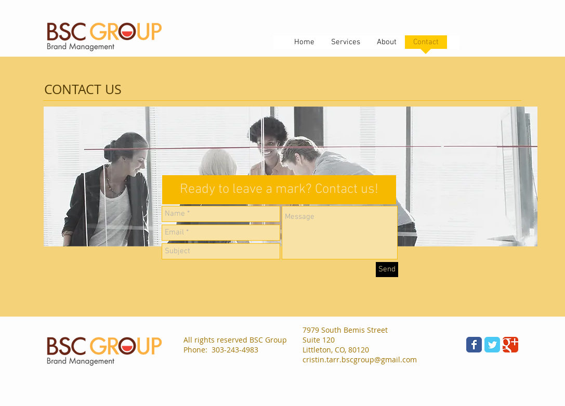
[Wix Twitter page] (492, 344)
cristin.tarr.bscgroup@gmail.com (360, 359)
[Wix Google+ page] (510, 344)
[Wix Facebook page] (474, 344)
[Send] (387, 269)
